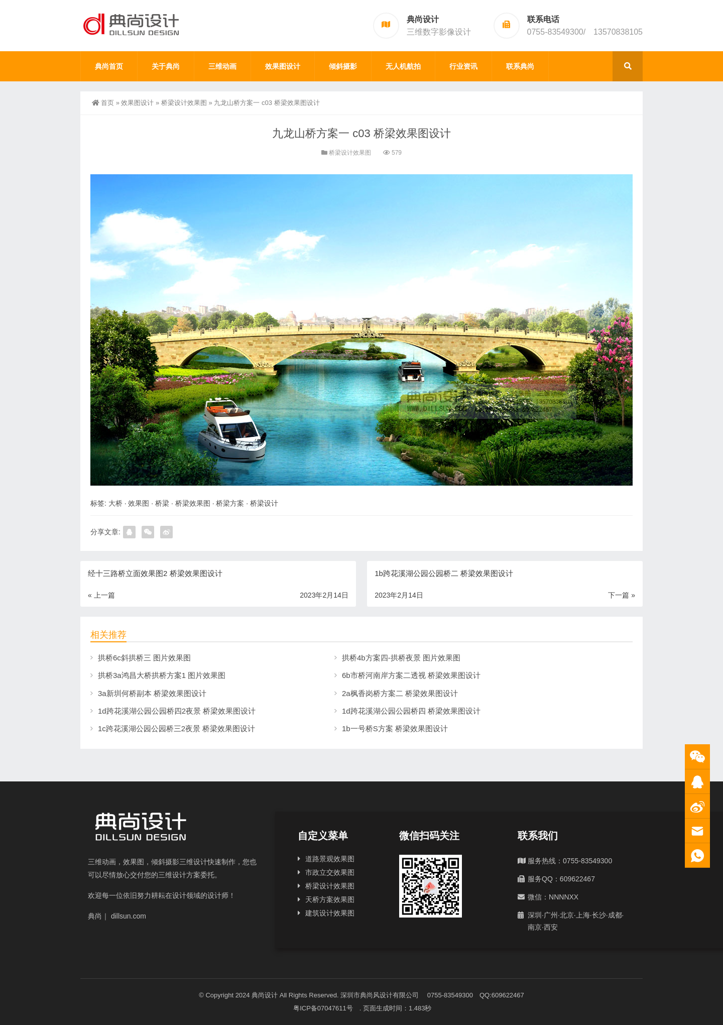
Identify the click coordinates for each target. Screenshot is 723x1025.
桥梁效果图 (192, 503)
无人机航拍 (403, 66)
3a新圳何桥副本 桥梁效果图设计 (152, 693)
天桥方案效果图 (329, 899)
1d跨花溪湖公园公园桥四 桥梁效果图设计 (411, 711)
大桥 (115, 503)
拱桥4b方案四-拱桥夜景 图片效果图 (401, 657)
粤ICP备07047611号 (326, 1008)
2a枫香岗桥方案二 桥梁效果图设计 (400, 693)
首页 (103, 102)
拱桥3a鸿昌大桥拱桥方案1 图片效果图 (161, 675)
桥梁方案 (230, 503)
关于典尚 (166, 66)
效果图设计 (282, 66)
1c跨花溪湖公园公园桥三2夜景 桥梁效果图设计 (176, 728)
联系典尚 (520, 66)
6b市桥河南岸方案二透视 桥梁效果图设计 (411, 675)
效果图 (138, 503)
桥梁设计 (264, 503)
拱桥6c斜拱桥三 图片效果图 (144, 657)
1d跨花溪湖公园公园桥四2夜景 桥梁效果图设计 (177, 711)
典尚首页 (109, 66)
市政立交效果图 (329, 872)
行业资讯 (463, 66)
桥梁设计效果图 (184, 102)
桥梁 (162, 503)
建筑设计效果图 (329, 913)
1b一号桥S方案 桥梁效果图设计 (395, 728)
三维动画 (222, 66)
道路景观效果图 (329, 859)
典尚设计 (265, 995)
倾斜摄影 (343, 66)
